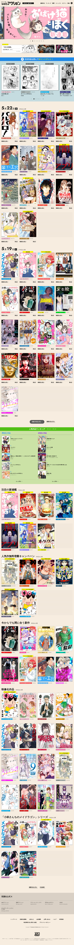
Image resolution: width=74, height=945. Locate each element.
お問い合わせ (47, 919)
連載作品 (42, 3)
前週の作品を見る (36, 421)
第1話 (16, 141)
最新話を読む (4, 141)
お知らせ (31, 919)
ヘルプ (54, 919)
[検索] (72, 3)
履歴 (53, 3)
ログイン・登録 (66, 3)
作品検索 (42, 887)
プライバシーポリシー (45, 922)
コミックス (58, 3)
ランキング (48, 3)
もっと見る (18, 481)
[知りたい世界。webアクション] (10, 4)
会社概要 (38, 919)
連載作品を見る (51, 421)
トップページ (13, 919)
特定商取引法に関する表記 (30, 922)
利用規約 (61, 919)
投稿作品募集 (23, 919)
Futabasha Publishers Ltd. (35, 927)
